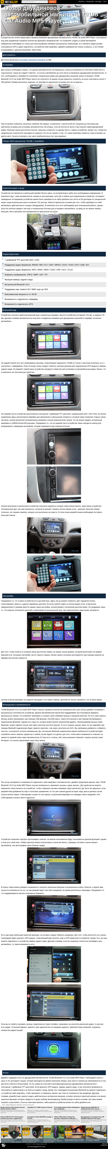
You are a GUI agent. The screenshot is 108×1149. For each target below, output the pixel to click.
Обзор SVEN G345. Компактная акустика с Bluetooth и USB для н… (66, 1117)
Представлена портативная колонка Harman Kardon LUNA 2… (12, 1108)
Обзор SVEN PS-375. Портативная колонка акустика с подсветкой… (11, 1117)
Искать (52, 1)
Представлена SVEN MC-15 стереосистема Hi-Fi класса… (91, 1108)
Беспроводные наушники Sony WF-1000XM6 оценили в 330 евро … (93, 1117)
